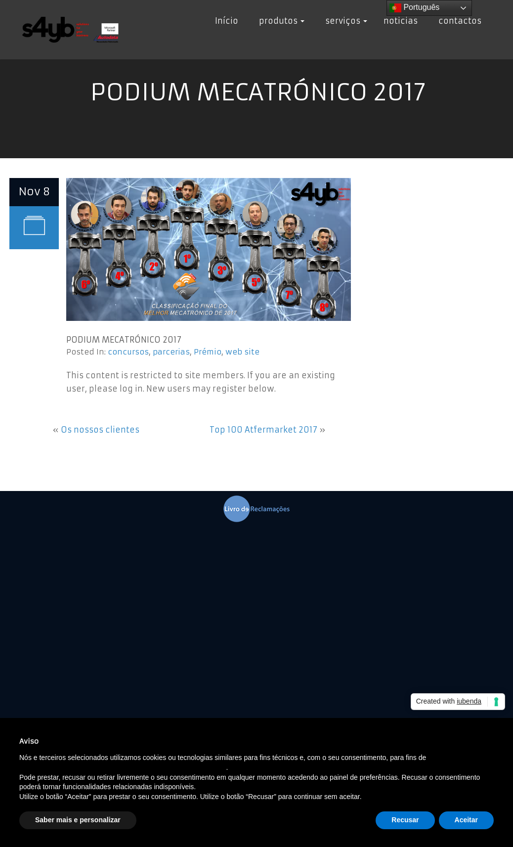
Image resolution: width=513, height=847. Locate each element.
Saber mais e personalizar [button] (78, 820)
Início (226, 21)
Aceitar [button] (466, 820)
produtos (279, 21)
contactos (457, 21)
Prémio (207, 352)
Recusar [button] (405, 820)
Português (414, 8)
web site (242, 352)
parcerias (171, 352)
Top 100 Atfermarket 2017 (263, 430)
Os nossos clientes (100, 430)
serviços (344, 21)
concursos (128, 352)
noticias (401, 21)
